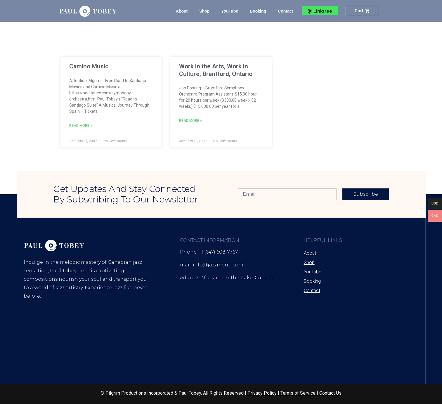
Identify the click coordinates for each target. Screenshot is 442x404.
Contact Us (330, 393)
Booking (258, 11)
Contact (285, 11)
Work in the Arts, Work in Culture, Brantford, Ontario (215, 70)
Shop (204, 11)
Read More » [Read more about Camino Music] (80, 126)
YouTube (229, 11)
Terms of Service (298, 393)
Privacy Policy (262, 393)
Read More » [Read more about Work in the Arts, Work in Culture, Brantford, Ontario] (190, 121)
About (182, 11)
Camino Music (88, 66)
